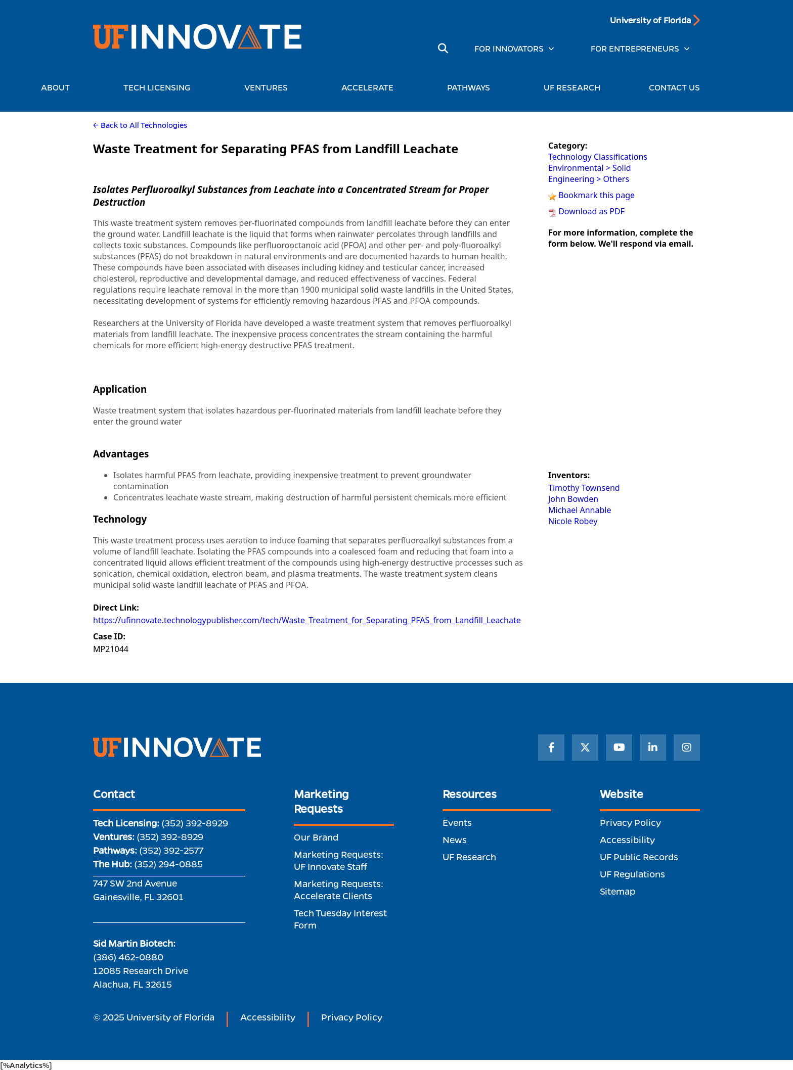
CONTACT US (674, 87)
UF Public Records (639, 857)
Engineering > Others (588, 178)
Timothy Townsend (584, 487)
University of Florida (650, 20)
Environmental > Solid (589, 167)
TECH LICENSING (159, 87)
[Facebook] (551, 747)
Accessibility (627, 839)
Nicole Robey (572, 521)
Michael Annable (579, 510)
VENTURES (268, 87)
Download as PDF (591, 211)
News (455, 839)
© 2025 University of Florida (153, 1017)
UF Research (469, 857)
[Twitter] (585, 747)
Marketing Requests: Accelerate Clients (338, 889)
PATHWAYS (471, 87)
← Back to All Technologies (140, 125)
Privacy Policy (630, 822)
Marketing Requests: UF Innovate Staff (338, 860)
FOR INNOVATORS (509, 48)
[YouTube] (619, 747)
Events (457, 822)
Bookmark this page (596, 195)
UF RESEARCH (572, 87)
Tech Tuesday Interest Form (340, 919)
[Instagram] (687, 747)
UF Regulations (632, 874)
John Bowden (573, 498)
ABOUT (58, 87)
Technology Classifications (597, 156)
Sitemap (617, 891)
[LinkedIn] (653, 747)
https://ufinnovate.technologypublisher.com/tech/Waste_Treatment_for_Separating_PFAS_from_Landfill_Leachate (307, 620)
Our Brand (316, 837)
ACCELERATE (370, 87)
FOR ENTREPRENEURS (635, 48)
